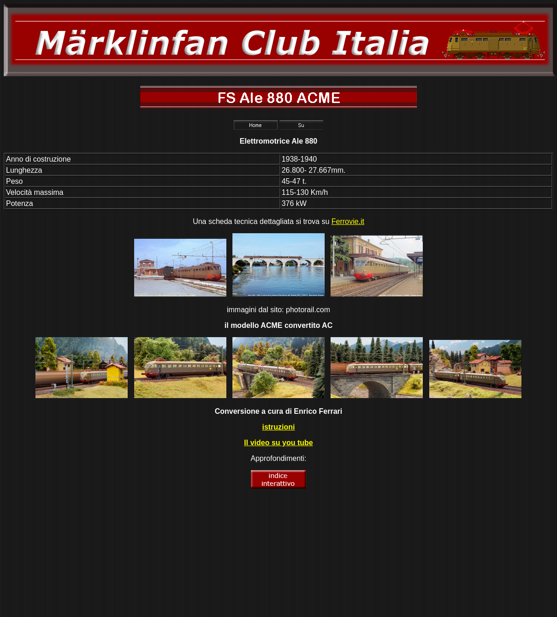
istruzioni (278, 427)
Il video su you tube (278, 443)
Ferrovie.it (348, 221)
